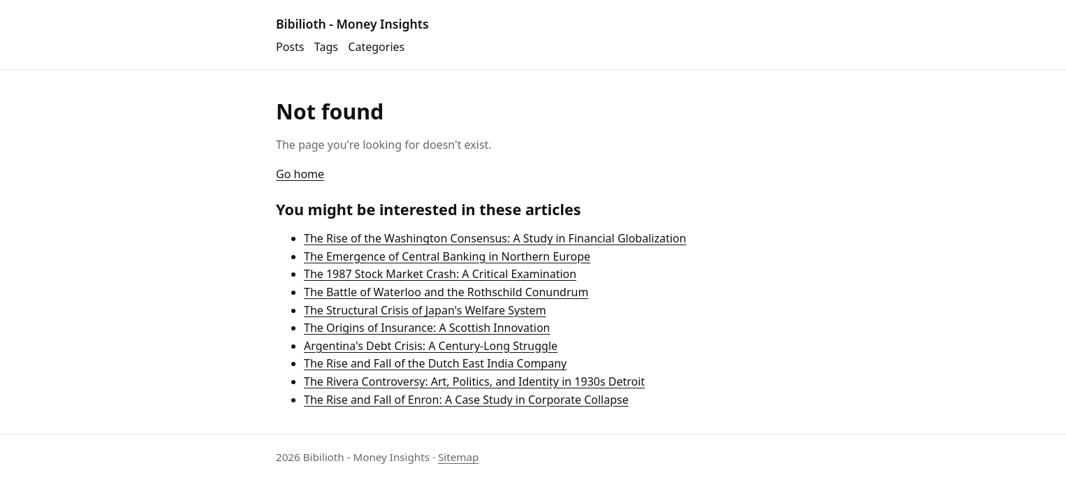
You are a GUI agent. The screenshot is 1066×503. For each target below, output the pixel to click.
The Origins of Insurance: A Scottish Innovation (427, 327)
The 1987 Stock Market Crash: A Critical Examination (440, 274)
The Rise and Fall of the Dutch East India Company (435, 363)
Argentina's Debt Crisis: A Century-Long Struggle (430, 345)
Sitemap (458, 457)
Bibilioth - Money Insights (352, 23)
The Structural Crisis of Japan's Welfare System (425, 310)
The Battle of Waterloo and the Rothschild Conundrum (446, 292)
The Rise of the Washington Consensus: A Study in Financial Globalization (495, 238)
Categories (376, 46)
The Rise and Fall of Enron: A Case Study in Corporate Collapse (466, 399)
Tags (326, 46)
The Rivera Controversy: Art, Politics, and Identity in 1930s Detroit (474, 381)
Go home (300, 174)
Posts (290, 46)
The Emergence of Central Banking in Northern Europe (447, 256)
